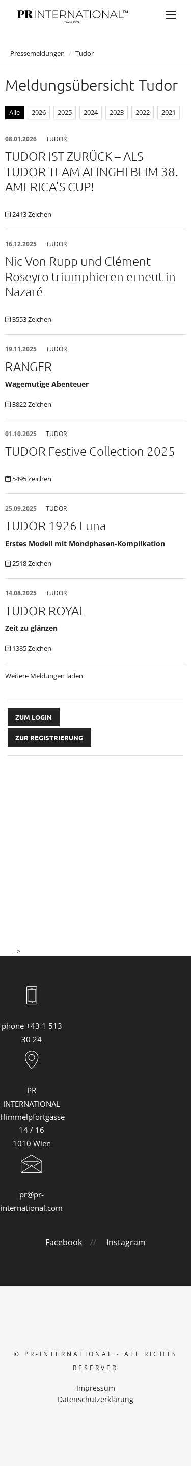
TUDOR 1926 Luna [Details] (55, 525)
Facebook (63, 1242)
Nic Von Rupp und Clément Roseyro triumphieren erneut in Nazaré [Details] (90, 276)
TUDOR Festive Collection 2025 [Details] (90, 450)
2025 (65, 112)
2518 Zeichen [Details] (31, 563)
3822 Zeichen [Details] (31, 404)
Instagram (126, 1242)
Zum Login (33, 717)
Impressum (95, 1388)
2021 (168, 112)
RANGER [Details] (28, 366)
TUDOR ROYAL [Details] (45, 610)
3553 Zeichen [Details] (31, 319)
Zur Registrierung (49, 737)
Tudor (84, 53)
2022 (142, 112)
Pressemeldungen (37, 53)
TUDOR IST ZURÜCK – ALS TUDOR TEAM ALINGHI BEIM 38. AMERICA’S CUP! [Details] (91, 171)
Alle (14, 112)
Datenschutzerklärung (95, 1399)
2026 (39, 112)
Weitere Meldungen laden (44, 675)
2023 (117, 112)
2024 (91, 112)
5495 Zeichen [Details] (31, 478)
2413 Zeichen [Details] (31, 214)
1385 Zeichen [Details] (31, 648)
